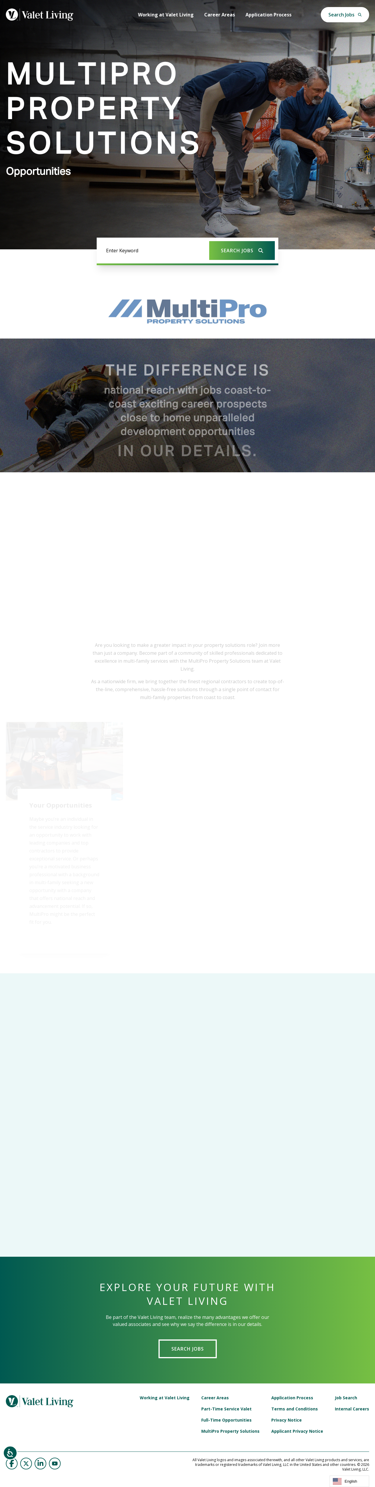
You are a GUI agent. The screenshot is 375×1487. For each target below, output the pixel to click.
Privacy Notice (286, 1420)
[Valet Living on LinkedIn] (40, 1463)
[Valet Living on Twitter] (26, 1463)
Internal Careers (352, 1409)
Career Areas (219, 14)
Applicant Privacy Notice (297, 1431)
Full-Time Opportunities (226, 1420)
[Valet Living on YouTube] (55, 1463)
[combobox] (349, 1481)
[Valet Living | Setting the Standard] (39, 15)
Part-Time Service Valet (226, 1409)
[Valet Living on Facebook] (12, 1463)
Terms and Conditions (294, 1409)
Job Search (346, 1397)
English (345, 1481)
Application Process (269, 14)
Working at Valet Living (166, 14)
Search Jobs (187, 1349)
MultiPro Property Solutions (230, 1431)
